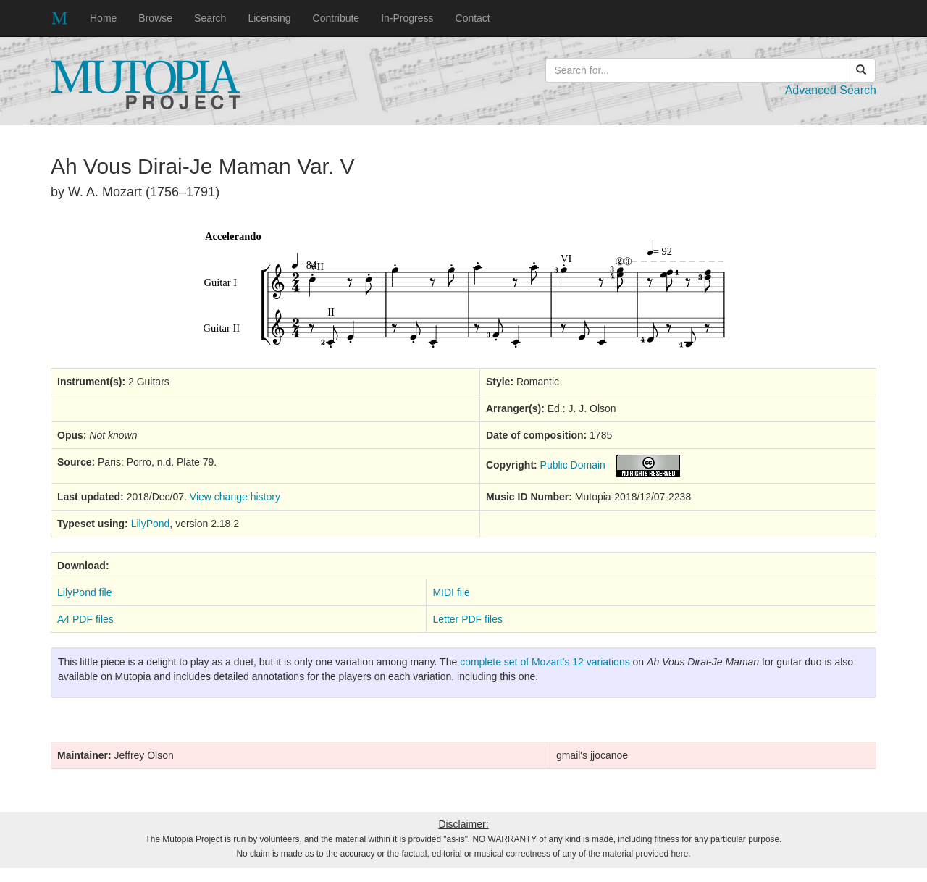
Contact (473, 18)
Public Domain (572, 465)
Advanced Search (830, 90)
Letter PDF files (467, 619)
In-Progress (407, 18)
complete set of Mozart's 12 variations (545, 662)
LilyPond (150, 523)
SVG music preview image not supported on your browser (464, 290)
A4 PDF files (85, 619)
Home (103, 18)
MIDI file (450, 592)
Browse (155, 18)
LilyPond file (84, 592)
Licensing (269, 18)
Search (210, 18)
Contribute (336, 18)
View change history (235, 497)
